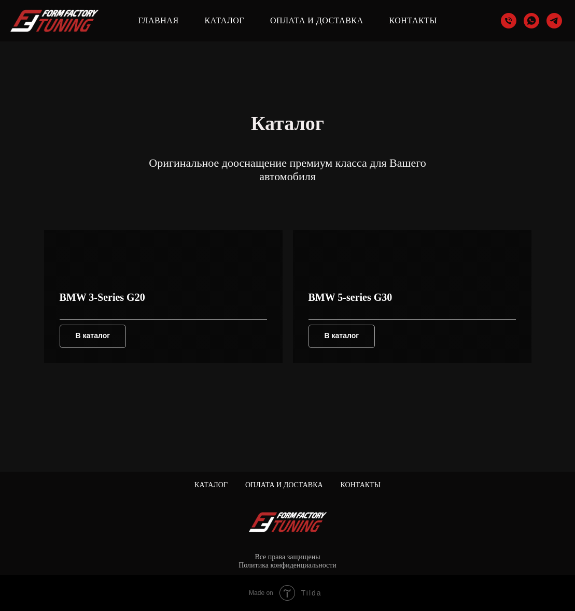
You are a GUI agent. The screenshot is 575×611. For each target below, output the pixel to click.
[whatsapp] (531, 20)
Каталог (225, 20)
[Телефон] (508, 20)
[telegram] (554, 20)
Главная (158, 20)
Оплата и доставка (316, 20)
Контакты (413, 20)
